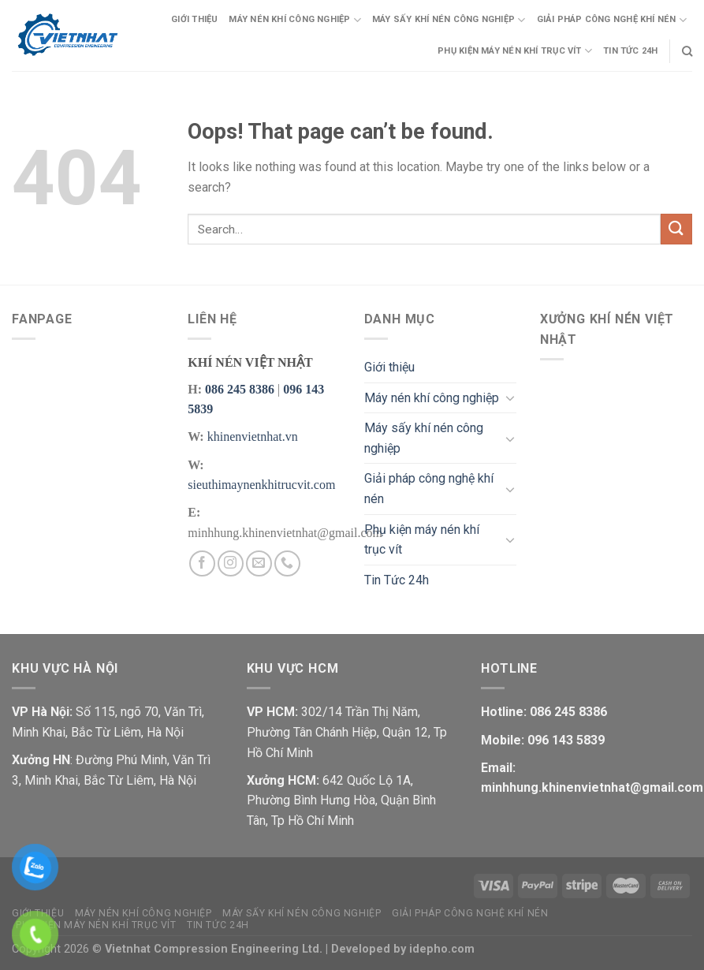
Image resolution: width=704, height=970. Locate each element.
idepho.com (442, 949)
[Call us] (287, 563)
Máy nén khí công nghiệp (295, 20)
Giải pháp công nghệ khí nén (612, 20)
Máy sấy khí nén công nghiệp (448, 20)
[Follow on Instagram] (231, 563)
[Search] (687, 51)
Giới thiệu (194, 19)
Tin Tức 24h (630, 51)
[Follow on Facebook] (202, 563)
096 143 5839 (564, 740)
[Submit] (676, 229)
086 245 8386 (239, 389)
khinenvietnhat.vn (252, 436)
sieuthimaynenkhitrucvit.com (261, 484)
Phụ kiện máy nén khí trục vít (515, 50)
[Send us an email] (259, 563)
